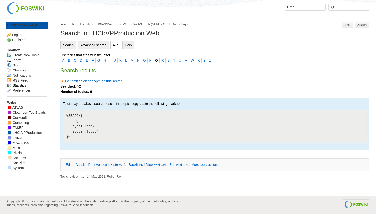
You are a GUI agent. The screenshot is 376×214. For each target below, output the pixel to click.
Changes (16, 70)
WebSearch (141, 24)
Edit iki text (179, 164)
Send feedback (82, 205)
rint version (97, 164)
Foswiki (85, 24)
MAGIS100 (18, 143)
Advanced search (93, 45)
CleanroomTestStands (26, 112)
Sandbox (16, 158)
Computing (18, 123)
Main (13, 148)
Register (18, 40)
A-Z (115, 45)
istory (115, 164)
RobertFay (179, 24)
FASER (15, 128)
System (15, 168)
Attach (362, 25)
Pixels (14, 153)
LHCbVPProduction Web (112, 24)
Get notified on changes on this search (94, 81)
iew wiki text (156, 164)
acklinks (136, 164)
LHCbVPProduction (22, 25)
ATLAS (15, 107)
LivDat (14, 138)
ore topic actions (205, 164)
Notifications (19, 75)
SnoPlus (16, 163)
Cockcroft (17, 117)
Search (68, 45)
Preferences (19, 90)
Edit (348, 25)
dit (69, 164)
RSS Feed (17, 80)
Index (14, 60)
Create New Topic (23, 55)
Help (128, 45)
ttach (80, 164)
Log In (17, 35)
